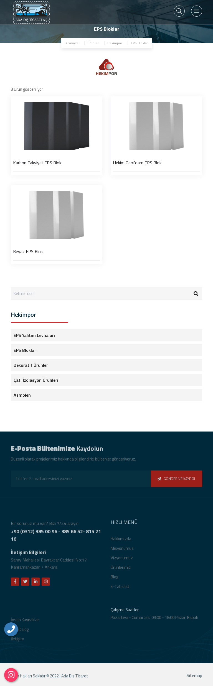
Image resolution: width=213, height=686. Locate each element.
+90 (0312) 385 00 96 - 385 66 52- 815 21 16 (56, 536)
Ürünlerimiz (121, 569)
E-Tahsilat (120, 588)
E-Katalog (20, 631)
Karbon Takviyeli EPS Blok (37, 162)
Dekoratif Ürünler (31, 365)
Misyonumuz (122, 550)
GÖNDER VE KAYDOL (176, 480)
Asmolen (22, 395)
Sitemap (194, 677)
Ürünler (92, 43)
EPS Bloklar (139, 43)
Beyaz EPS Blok (28, 251)
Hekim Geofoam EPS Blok (137, 162)
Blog (114, 578)
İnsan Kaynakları (25, 621)
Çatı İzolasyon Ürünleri (36, 380)
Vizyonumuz (122, 559)
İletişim (17, 640)
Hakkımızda (121, 540)
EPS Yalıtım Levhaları (34, 335)
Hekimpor (114, 43)
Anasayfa (71, 43)
